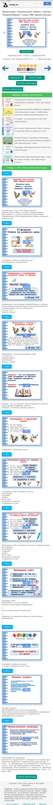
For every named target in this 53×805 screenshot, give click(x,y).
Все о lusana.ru (13, 804)
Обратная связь (29, 804)
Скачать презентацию (12, 89)
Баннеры (42, 804)
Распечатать (27, 51)
